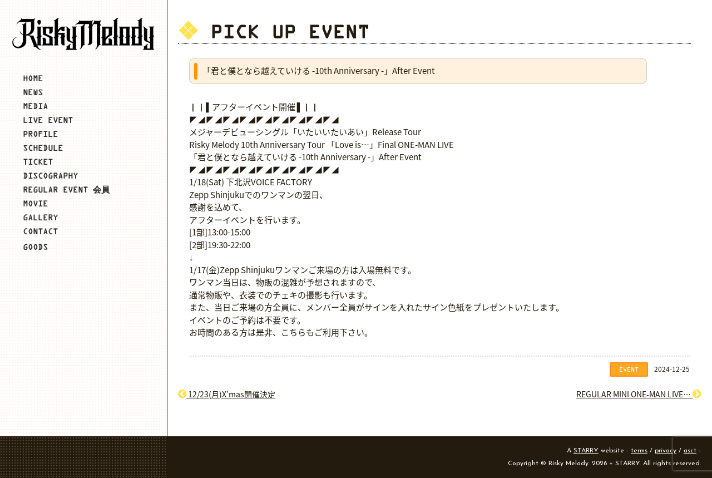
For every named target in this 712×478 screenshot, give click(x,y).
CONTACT (40, 231)
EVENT (629, 369)
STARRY (586, 450)
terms (639, 450)
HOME (33, 78)
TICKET (38, 161)
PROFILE (40, 134)
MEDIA (35, 106)
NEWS (33, 92)
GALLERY (40, 217)
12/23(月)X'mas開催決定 (226, 394)
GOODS (35, 247)
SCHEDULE (43, 147)
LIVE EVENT (48, 120)
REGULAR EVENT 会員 (66, 189)
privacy (665, 450)
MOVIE (35, 203)
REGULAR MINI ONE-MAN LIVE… (638, 394)
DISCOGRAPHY (50, 175)
